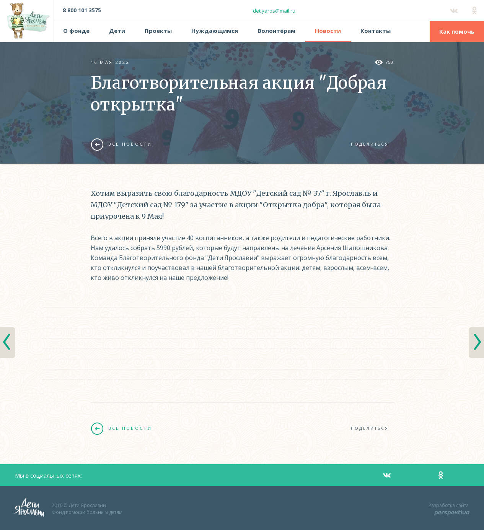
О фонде (76, 30)
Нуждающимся (214, 30)
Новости (328, 30)
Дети (117, 30)
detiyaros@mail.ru (274, 10)
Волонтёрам (276, 30)
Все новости (121, 144)
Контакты (375, 30)
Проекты (158, 30)
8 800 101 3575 (82, 10)
